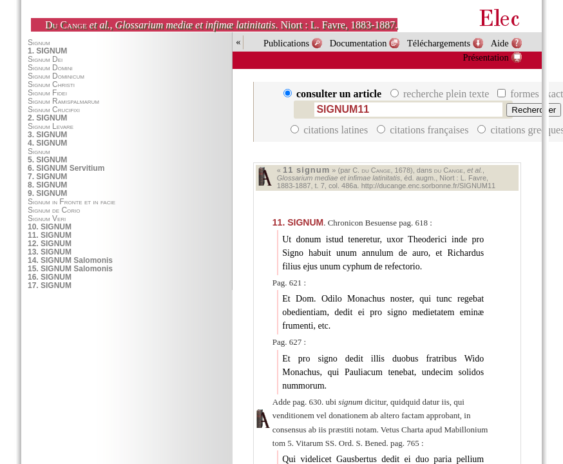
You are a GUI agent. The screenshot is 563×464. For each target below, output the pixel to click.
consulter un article (333, 93)
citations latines (330, 129)
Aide (500, 43)
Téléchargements (438, 43)
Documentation (358, 43)
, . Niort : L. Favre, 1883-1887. (221, 24)
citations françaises (424, 129)
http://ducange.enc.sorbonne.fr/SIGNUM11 (428, 185)
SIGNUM (297, 222)
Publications (286, 43)
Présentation (486, 57)
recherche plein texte (440, 93)
